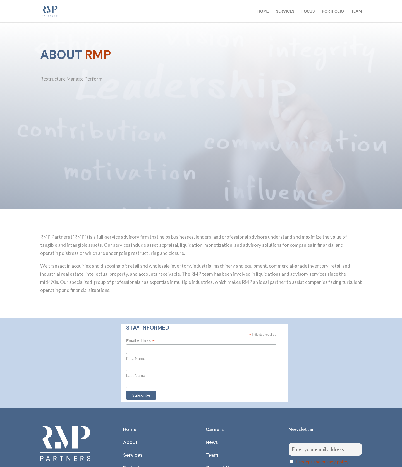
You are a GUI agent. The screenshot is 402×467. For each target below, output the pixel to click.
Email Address (140, 340)
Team (356, 11)
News (212, 442)
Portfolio (333, 11)
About (130, 442)
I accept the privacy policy (322, 462)
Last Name (135, 375)
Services (285, 11)
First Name (135, 358)
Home (263, 11)
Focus (308, 11)
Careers (215, 429)
